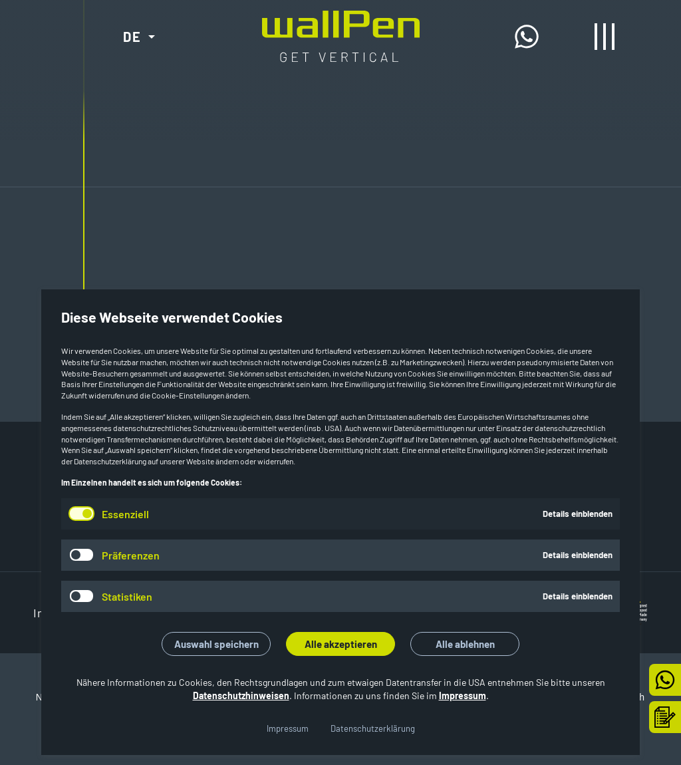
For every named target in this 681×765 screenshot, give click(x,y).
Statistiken (127, 596)
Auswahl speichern (216, 644)
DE (132, 37)
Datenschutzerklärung (373, 728)
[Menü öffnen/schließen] (604, 36)
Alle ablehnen (465, 644)
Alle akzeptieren (341, 644)
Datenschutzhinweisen (241, 695)
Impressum (462, 695)
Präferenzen (131, 555)
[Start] (341, 21)
